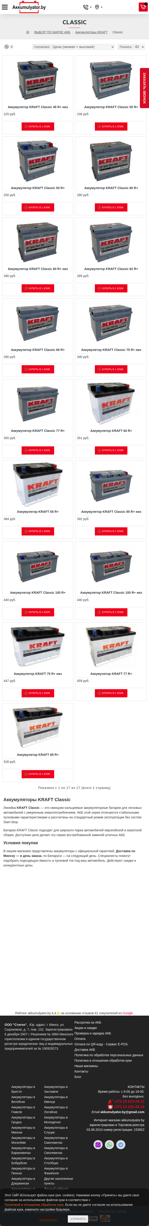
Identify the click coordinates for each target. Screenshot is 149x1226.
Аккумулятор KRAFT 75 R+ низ (38, 674)
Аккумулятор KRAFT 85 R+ (38, 755)
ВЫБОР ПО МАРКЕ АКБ (52, 32)
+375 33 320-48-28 (129, 1107)
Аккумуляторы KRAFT (91, 32)
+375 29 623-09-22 (129, 1101)
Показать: (126, 47)
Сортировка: (42, 47)
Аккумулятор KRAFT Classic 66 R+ (38, 350)
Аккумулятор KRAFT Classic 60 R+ (111, 188)
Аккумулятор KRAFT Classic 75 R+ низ (111, 350)
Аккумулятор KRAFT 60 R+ (111, 431)
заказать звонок (144, 88)
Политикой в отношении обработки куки (34, 1205)
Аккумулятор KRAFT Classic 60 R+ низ (38, 269)
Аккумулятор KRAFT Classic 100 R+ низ (111, 592)
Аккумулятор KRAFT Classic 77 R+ (38, 431)
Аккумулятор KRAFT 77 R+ (111, 674)
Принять (79, 1219)
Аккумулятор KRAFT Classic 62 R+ (111, 269)
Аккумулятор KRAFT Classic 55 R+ (111, 107)
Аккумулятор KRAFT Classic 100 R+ (38, 592)
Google (128, 1013)
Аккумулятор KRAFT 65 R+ (38, 511)
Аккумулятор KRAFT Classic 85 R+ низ (111, 511)
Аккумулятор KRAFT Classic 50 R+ (38, 188)
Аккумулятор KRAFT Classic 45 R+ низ (38, 107)
